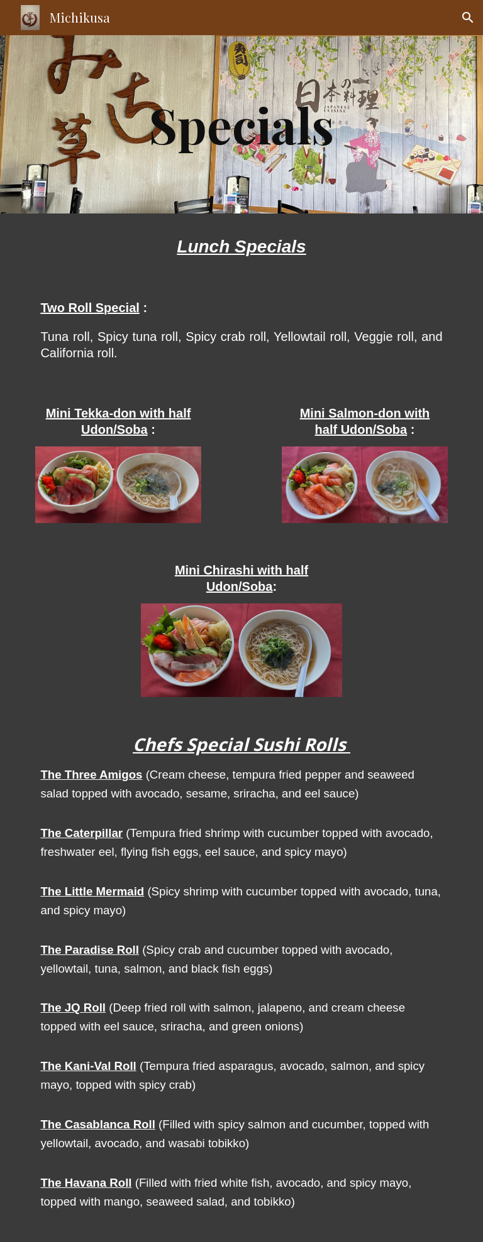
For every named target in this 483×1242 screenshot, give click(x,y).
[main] (241, 124)
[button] (468, 18)
